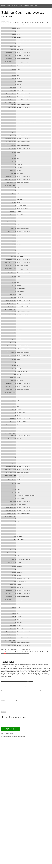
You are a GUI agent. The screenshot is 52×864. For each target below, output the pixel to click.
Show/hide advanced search (15, 717)
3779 (14, 22)
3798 (15, 24)
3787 (34, 22)
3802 (25, 24)
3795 (7, 24)
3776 (7, 22)
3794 (5, 24)
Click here (37, 664)
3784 (27, 22)
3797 (12, 24)
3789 (39, 22)
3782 (22, 22)
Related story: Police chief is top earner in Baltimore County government (17, 681)
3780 (17, 22)
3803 (27, 24)
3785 (29, 22)
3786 (32, 22)
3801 (22, 24)
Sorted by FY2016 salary (16, 5)
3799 (17, 24)
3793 (2, 24)
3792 (47, 22)
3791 (44, 22)
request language (7, 736)
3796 (10, 24)
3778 (12, 22)
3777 (9, 22)
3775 (4, 22)
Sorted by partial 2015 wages (30, 5)
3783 (24, 22)
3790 (42, 22)
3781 (19, 22)
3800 (20, 24)
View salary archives (11, 728)
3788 (37, 22)
